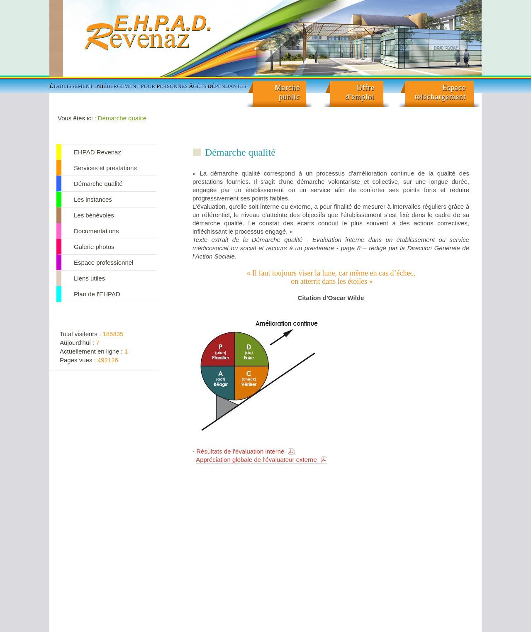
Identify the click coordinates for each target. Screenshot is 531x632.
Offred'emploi (360, 92)
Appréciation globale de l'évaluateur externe (256, 459)
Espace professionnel (103, 262)
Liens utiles (89, 278)
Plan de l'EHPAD (97, 294)
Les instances (93, 199)
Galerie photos (94, 246)
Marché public (287, 92)
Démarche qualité (122, 118)
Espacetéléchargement (440, 92)
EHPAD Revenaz (97, 152)
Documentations (96, 230)
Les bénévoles (94, 215)
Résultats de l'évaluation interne (240, 451)
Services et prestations (105, 167)
